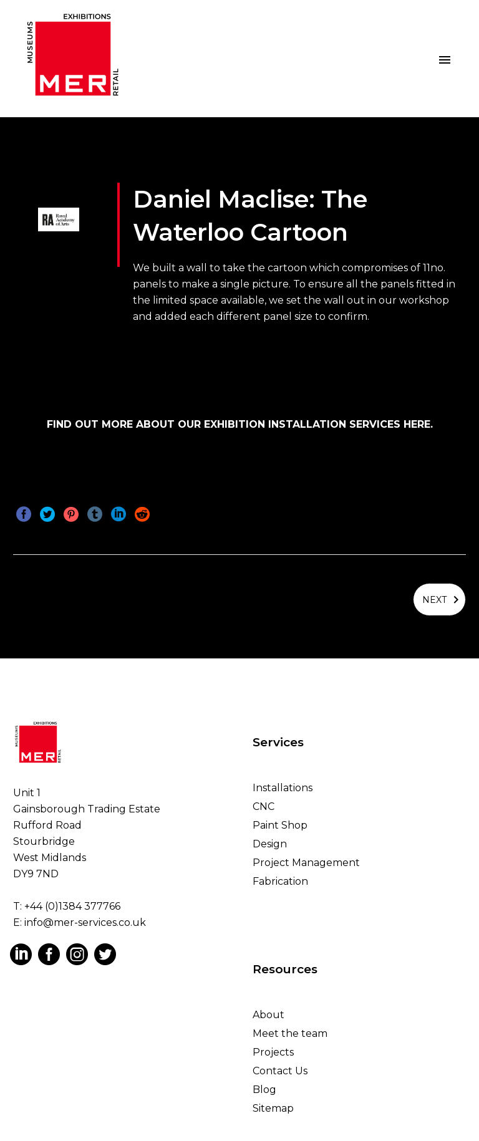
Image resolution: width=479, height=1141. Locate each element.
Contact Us (280, 1068)
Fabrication (280, 877)
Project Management (306, 859)
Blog (264, 1086)
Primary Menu (444, 60)
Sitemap (273, 1105)
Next (442, 598)
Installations (282, 784)
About (268, 1012)
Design (270, 840)
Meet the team (290, 1030)
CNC (263, 803)
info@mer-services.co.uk (85, 919)
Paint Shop (280, 821)
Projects (273, 1049)
